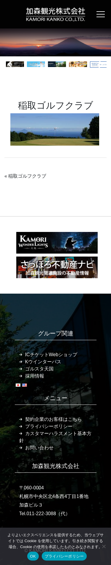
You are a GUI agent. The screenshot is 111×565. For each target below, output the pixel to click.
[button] (11, 64)
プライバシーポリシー (49, 426)
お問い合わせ (39, 447)
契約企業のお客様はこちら (53, 419)
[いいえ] (104, 546)
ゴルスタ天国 (39, 368)
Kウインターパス (43, 361)
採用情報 (34, 375)
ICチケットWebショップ (51, 354)
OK (33, 556)
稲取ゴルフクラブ (27, 176)
